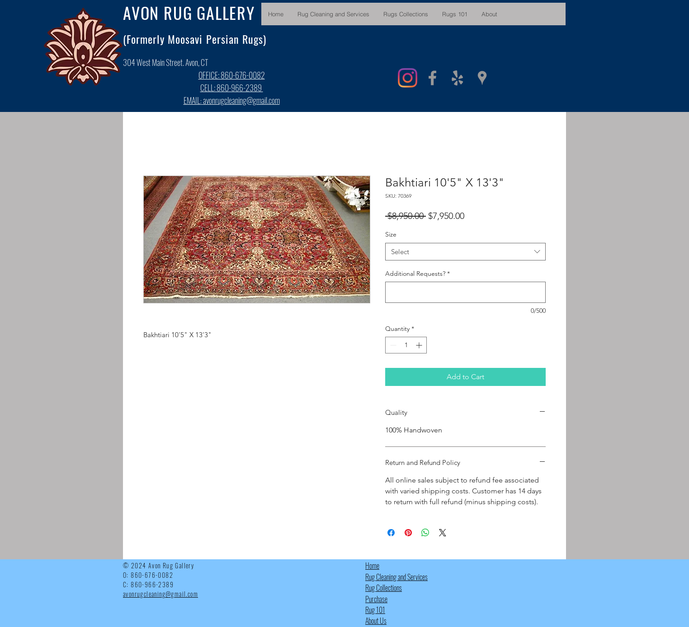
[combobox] (465, 251)
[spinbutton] (406, 345)
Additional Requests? (417, 273)
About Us (376, 620)
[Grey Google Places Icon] (482, 78)
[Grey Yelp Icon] (457, 78)
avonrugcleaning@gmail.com (241, 100)
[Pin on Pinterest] (408, 532)
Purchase (376, 599)
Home (372, 565)
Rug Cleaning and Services (396, 576)
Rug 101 (375, 609)
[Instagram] (407, 78)
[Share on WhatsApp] (425, 532)
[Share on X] (442, 532)
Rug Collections (383, 587)
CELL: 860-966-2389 (231, 87)
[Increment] (419, 345)
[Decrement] (392, 345)
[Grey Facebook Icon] (432, 78)
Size (390, 234)
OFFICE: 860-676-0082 (231, 75)
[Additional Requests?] (465, 292)
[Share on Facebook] (391, 532)
